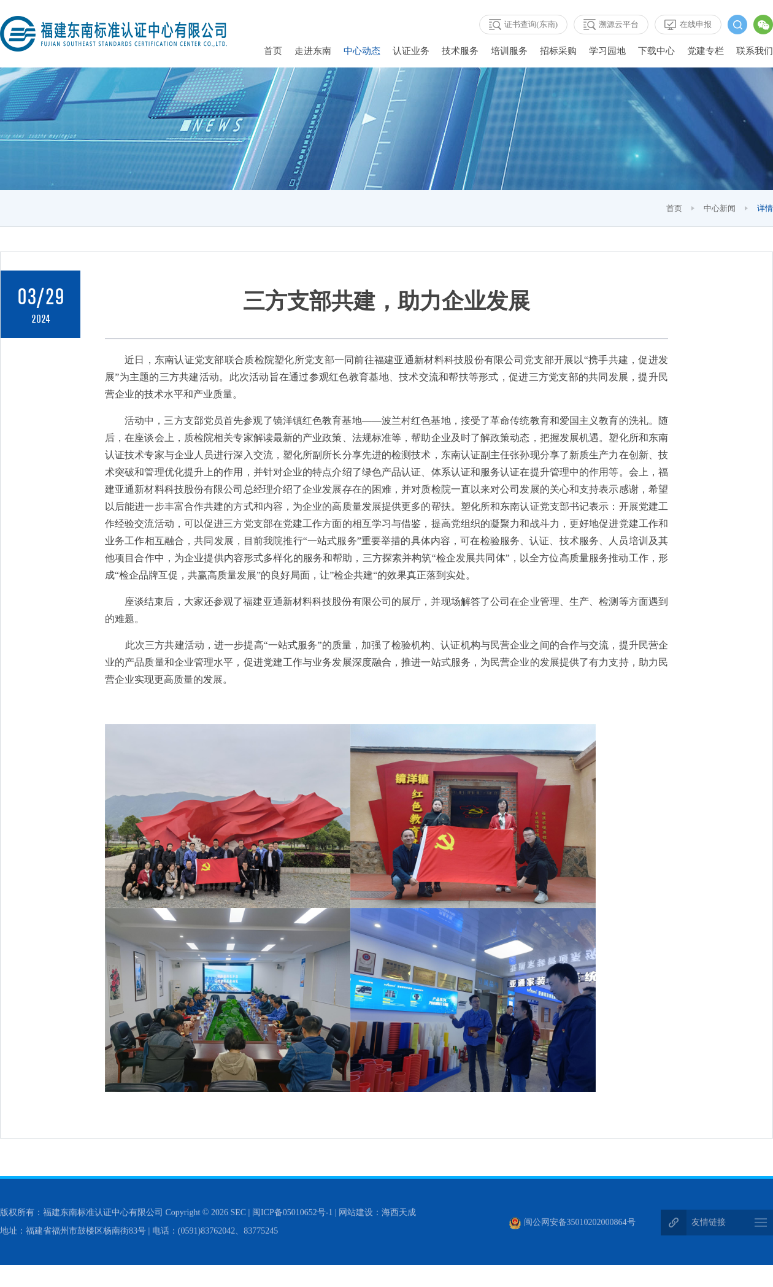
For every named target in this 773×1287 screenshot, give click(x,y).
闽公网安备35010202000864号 (572, 1224)
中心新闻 (720, 208)
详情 (765, 208)
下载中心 (656, 51)
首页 (273, 51)
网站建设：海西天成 (377, 1214)
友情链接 (708, 1224)
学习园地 (607, 51)
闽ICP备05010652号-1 (292, 1214)
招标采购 (558, 51)
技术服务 (460, 51)
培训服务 (509, 51)
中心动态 (362, 51)
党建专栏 (705, 51)
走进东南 (312, 51)
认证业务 (411, 51)
